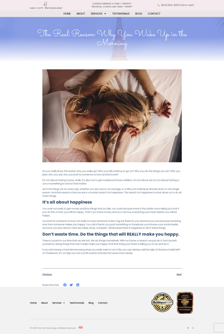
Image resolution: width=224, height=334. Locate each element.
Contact (154, 13)
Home (67, 13)
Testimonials (121, 13)
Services (98, 13)
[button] (65, 285)
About (80, 13)
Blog (138, 13)
